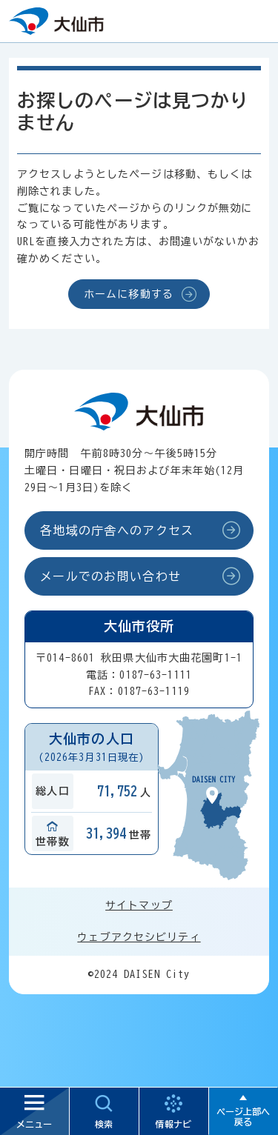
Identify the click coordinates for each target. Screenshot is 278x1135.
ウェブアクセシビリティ (138, 937)
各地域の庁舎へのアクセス (116, 530)
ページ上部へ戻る (243, 1116)
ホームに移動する (128, 294)
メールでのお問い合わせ (110, 576)
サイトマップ (139, 905)
